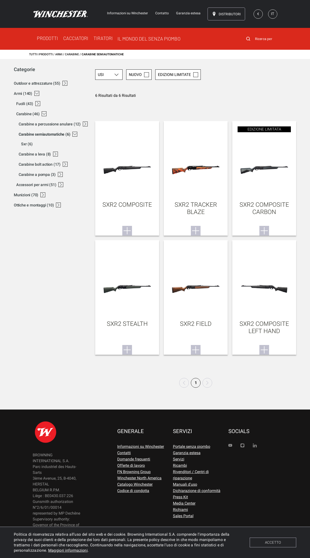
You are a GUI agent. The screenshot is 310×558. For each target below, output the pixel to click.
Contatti (124, 453)
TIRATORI (103, 38)
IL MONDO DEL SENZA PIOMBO (148, 38)
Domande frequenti (133, 459)
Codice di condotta (133, 490)
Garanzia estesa (187, 453)
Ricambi (180, 465)
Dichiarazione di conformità (196, 490)
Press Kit (180, 497)
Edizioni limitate (178, 74)
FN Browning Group (134, 471)
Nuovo (139, 74)
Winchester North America (139, 478)
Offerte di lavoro (131, 465)
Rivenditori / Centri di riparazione (191, 474)
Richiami (180, 509)
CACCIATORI (75, 38)
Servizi (178, 459)
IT (272, 14)
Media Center (184, 503)
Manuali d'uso (185, 484)
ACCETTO (273, 542)
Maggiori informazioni (68, 550)
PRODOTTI (47, 38)
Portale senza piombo (191, 446)
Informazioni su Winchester (140, 446)
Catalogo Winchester (135, 484)
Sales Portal (183, 516)
